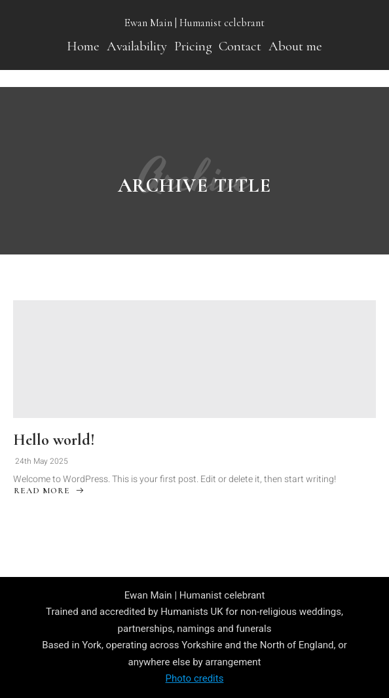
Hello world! (54, 439)
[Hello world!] (194, 359)
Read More (49, 491)
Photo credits (195, 678)
